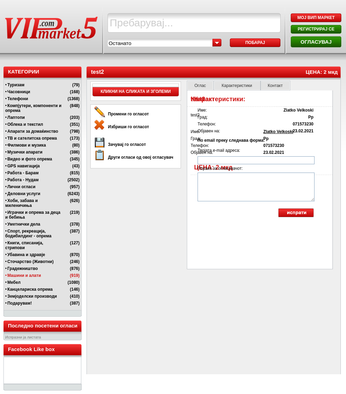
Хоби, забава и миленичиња (21, 203)
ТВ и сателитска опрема (32, 138)
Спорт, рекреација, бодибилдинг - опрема (28, 233)
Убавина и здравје (26, 254)
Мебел (13, 282)
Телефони (17, 98)
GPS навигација (23, 166)
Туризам (15, 84)
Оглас (200, 85)
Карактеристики (237, 85)
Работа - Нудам (22, 179)
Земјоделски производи (32, 296)
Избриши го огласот (128, 126)
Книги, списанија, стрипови (24, 245)
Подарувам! (19, 303)
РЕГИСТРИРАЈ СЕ (316, 29)
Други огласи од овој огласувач (140, 157)
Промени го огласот (128, 114)
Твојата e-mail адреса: (219, 150)
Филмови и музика (26, 145)
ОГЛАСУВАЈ (315, 42)
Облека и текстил (25, 124)
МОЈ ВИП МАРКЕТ (316, 17)
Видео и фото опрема (29, 159)
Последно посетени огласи (43, 326)
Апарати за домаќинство (32, 131)
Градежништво (22, 268)
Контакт (275, 85)
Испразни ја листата (23, 337)
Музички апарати (24, 152)
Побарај (255, 42)
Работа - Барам (22, 172)
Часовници (18, 91)
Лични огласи (21, 186)
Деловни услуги (23, 193)
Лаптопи (16, 117)
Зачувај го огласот (127, 144)
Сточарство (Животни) (30, 261)
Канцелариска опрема (30, 289)
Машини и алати (24, 275)
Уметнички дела (23, 224)
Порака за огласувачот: (220, 168)
